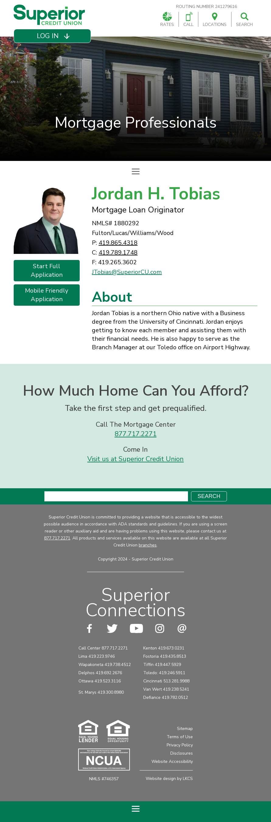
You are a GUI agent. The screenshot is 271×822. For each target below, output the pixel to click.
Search (244, 19)
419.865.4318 (118, 243)
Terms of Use (180, 737)
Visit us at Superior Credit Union (135, 459)
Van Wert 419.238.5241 (166, 689)
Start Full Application (47, 270)
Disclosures (181, 753)
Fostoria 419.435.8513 (164, 656)
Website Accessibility (172, 761)
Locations (215, 19)
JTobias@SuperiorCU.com (127, 272)
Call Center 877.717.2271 (103, 648)
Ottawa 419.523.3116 (99, 681)
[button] (52, 36)
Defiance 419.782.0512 (165, 697)
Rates (167, 19)
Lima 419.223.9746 (96, 656)
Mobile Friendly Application (46, 294)
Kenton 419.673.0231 (163, 648)
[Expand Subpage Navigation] (136, 171)
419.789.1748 (118, 252)
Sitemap (185, 728)
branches (148, 545)
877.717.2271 (136, 434)
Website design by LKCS (169, 778)
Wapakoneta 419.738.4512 (104, 664)
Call (188, 19)
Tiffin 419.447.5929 (162, 664)
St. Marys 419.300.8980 (101, 692)
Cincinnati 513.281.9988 (166, 681)
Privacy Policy (180, 745)
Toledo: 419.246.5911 (164, 673)
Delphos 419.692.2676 (100, 673)
